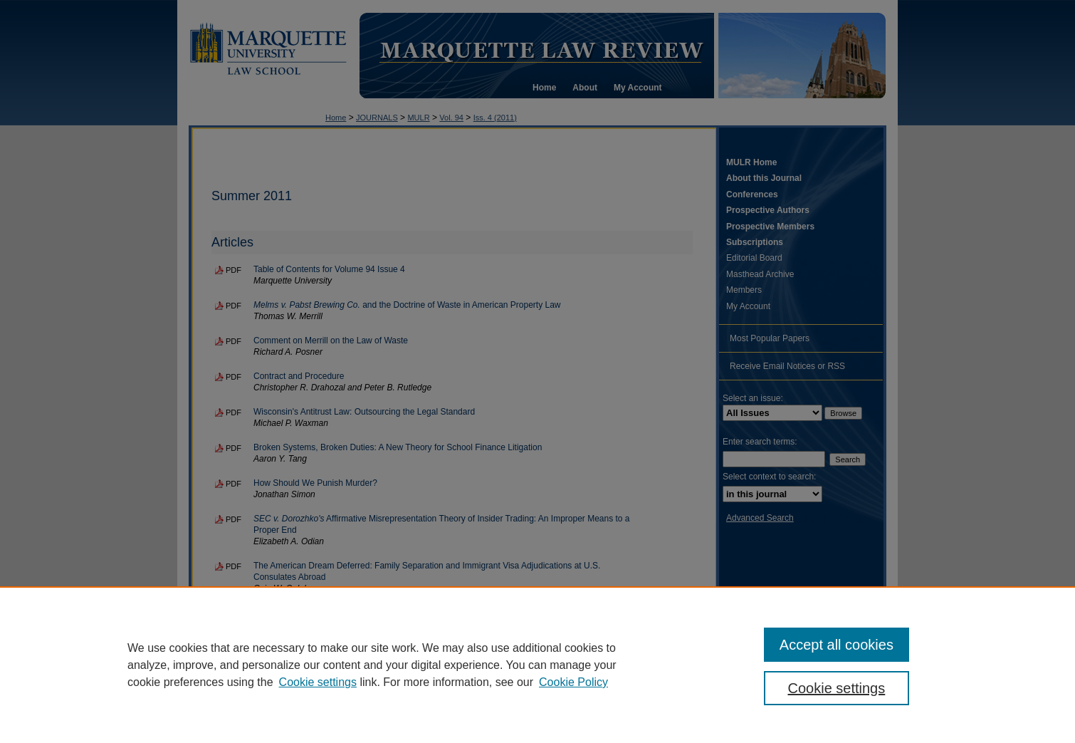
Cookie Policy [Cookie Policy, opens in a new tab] (573, 682)
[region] (537, 664)
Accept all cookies (836, 645)
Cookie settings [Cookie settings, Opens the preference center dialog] (837, 688)
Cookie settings (318, 682)
